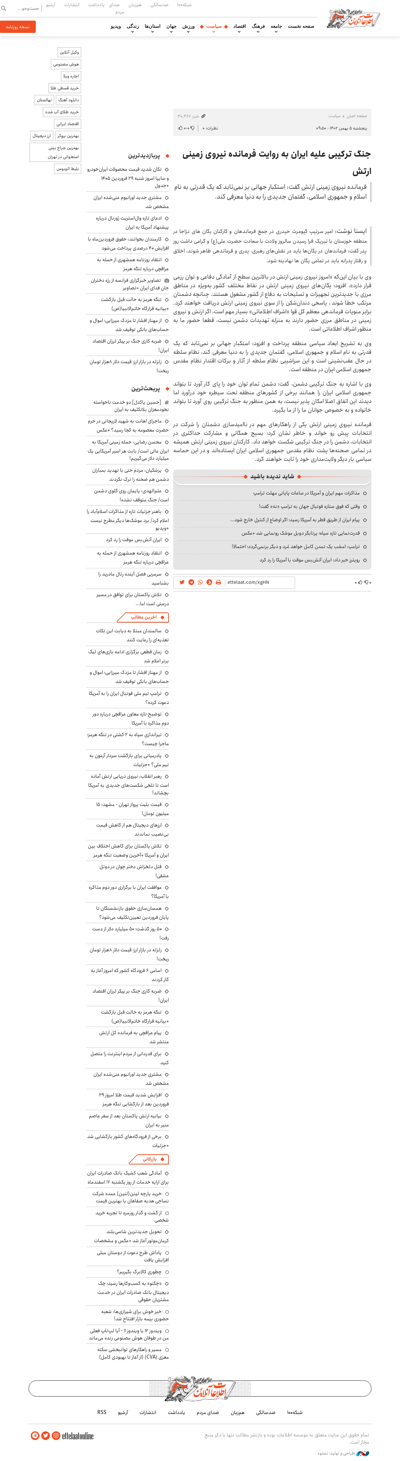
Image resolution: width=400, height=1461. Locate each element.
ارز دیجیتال (42, 135)
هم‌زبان (135, 4)
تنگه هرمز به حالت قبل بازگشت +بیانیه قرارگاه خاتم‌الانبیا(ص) (135, 304)
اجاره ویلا (71, 76)
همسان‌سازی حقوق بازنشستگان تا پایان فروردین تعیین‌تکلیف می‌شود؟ (132, 912)
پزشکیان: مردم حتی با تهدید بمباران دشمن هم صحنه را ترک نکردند (130, 474)
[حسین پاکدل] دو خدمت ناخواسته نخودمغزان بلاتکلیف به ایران (131, 405)
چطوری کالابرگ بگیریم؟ (139, 1272)
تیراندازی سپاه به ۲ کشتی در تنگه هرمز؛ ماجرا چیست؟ (128, 739)
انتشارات (72, 4)
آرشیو (50, 4)
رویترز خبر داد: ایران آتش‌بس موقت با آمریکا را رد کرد (310, 560)
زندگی (133, 26)
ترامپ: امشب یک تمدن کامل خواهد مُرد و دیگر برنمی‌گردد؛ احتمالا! (296, 547)
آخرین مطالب (144, 617)
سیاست (214, 26)
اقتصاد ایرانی (67, 123)
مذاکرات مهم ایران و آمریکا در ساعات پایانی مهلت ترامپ (306, 493)
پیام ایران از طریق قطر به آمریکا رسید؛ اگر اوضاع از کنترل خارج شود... (295, 520)
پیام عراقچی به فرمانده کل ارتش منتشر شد (134, 1037)
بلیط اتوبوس (67, 168)
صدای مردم (116, 8)
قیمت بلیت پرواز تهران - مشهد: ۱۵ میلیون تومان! (132, 808)
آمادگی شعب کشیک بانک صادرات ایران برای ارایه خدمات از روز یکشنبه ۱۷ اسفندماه (128, 1177)
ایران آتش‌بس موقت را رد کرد (134, 540)
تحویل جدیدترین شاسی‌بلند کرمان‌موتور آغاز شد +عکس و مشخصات (131, 1236)
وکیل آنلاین (69, 52)
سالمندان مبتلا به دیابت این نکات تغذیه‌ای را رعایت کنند (132, 635)
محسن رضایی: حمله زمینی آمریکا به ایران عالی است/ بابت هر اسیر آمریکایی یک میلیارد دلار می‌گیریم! (128, 450)
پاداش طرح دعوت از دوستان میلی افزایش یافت (133, 1256)
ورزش (188, 26)
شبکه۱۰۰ (184, 4)
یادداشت (96, 4)
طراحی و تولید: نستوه (343, 1453)
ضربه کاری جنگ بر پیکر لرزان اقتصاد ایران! (131, 345)
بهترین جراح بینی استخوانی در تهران (63, 152)
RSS (101, 1413)
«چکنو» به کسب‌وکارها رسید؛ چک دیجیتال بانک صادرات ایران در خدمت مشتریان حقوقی (133, 1291)
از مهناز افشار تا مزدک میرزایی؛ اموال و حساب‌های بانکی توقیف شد (129, 325)
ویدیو (116, 26)
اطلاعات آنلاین (353, 18)
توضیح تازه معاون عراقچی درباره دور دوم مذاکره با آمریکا (131, 718)
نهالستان (44, 100)
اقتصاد (239, 26)
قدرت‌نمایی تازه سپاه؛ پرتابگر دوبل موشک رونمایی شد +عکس (301, 533)
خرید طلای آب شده (62, 112)
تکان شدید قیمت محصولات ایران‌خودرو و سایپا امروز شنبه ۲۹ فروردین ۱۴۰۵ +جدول (128, 177)
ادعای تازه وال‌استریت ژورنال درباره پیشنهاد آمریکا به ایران (132, 222)
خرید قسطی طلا (65, 88)
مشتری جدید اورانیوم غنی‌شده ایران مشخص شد (131, 202)
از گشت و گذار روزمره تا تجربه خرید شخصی (132, 1216)
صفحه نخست (301, 26)
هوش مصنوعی (66, 64)
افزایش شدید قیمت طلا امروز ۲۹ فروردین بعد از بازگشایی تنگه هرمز (134, 1099)
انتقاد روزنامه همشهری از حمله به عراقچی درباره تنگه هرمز (133, 264)
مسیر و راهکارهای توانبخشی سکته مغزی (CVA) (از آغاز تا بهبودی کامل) (133, 1353)
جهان (171, 26)
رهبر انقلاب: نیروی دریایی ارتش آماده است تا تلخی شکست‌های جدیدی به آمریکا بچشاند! (128, 784)
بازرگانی (150, 1159)
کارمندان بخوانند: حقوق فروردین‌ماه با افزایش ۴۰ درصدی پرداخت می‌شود (128, 243)
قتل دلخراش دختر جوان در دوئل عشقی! (134, 871)
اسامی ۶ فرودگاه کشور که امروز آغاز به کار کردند (130, 975)
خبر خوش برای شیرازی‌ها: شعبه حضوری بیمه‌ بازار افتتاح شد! (135, 1315)
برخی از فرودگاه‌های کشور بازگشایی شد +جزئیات (128, 1141)
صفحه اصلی (356, 115)
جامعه (276, 26)
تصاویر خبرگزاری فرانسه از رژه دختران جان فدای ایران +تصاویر (130, 284)
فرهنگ (258, 26)
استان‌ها (153, 26)
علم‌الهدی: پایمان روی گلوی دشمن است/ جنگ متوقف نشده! (131, 495)
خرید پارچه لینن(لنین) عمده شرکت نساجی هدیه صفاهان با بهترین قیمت (130, 1197)
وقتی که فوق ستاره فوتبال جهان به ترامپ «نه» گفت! (309, 506)
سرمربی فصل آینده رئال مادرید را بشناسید (133, 578)
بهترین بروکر (68, 135)
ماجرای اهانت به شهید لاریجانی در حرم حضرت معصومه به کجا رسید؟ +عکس (128, 425)
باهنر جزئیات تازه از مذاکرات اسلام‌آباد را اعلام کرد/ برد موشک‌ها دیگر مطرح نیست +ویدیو (128, 519)
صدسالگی (159, 4)
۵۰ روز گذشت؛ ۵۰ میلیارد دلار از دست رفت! (130, 933)
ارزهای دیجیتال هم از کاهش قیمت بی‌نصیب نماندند (132, 829)
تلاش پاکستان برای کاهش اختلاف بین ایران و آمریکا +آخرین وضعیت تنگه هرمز (128, 850)
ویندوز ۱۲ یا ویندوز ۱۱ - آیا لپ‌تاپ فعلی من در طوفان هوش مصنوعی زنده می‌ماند (129, 1334)
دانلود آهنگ (68, 100)
